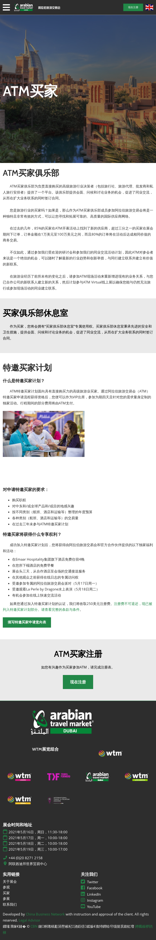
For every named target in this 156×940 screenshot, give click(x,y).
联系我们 (10, 904)
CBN (34, 926)
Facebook (91, 888)
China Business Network (45, 914)
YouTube (91, 906)
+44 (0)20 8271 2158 (26, 858)
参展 (6, 898)
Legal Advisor (29, 920)
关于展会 (10, 881)
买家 (6, 893)
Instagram (92, 900)
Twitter (89, 882)
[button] (133, 7)
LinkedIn (91, 894)
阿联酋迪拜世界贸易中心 (28, 864)
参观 (6, 887)
